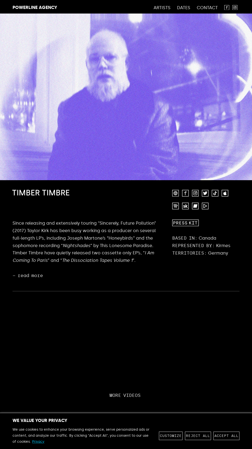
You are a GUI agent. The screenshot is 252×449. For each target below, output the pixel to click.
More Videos (125, 395)
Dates (183, 8)
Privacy (38, 442)
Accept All (226, 436)
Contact (207, 8)
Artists (162, 8)
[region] (126, 431)
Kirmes (223, 245)
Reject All (198, 436)
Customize (171, 436)
